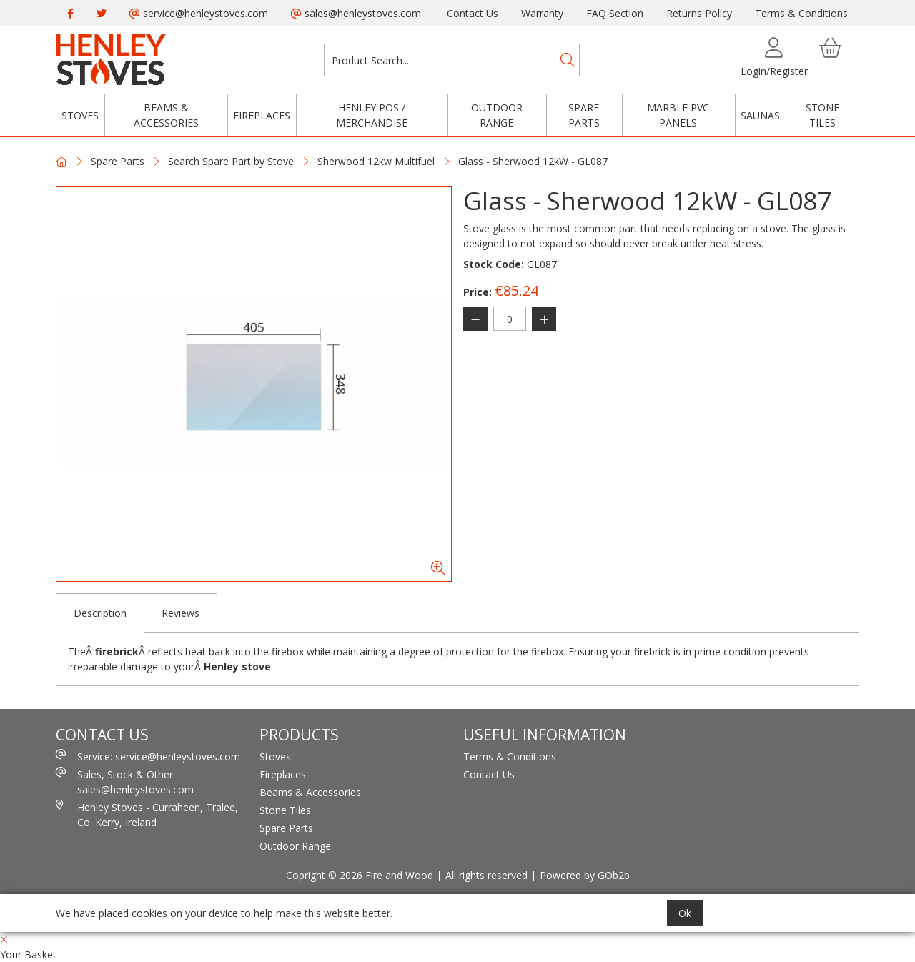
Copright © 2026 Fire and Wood (359, 875)
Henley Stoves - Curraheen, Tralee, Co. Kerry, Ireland (147, 814)
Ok (684, 913)
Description (100, 613)
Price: (477, 292)
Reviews (180, 613)
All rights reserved (486, 875)
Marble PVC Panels (678, 115)
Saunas (760, 115)
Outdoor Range (497, 115)
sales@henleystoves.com (356, 13)
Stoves (80, 115)
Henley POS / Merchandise (371, 115)
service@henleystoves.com (198, 13)
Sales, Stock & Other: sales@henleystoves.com (125, 781)
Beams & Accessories (166, 115)
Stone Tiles (822, 115)
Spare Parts (584, 115)
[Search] (567, 60)
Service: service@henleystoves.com (148, 756)
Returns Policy (699, 13)
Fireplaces (261, 115)
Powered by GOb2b (585, 875)
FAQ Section (614, 13)
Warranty (542, 13)
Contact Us (472, 13)
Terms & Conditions (801, 13)
